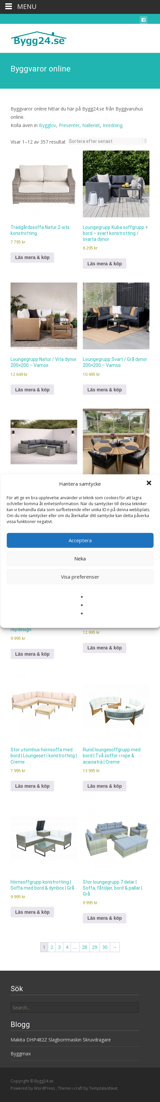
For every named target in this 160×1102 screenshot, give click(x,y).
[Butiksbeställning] (106, 141)
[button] (149, 484)
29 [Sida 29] (94, 947)
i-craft (77, 1088)
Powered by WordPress (33, 1088)
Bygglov (47, 125)
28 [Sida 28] (84, 947)
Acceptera (80, 540)
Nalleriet (91, 125)
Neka (80, 558)
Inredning (112, 125)
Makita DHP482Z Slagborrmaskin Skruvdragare (61, 1039)
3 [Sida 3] (59, 947)
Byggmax (21, 1053)
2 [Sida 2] (51, 947)
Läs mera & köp (32, 257)
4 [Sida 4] (67, 947)
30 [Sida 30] (105, 947)
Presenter (69, 125)
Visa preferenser (80, 576)
